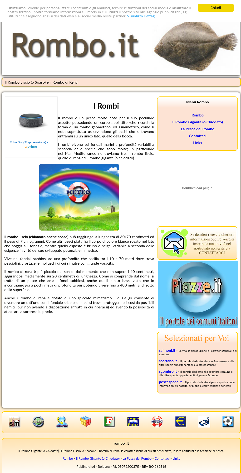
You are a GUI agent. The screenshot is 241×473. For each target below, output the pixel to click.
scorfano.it (168, 360)
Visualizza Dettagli (142, 15)
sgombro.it (168, 371)
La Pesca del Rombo (197, 128)
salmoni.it (167, 350)
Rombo (198, 115)
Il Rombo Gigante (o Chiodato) (197, 122)
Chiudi (216, 7)
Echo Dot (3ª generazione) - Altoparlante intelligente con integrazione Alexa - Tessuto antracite (31, 142)
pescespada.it (170, 381)
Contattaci (198, 135)
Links (197, 142)
